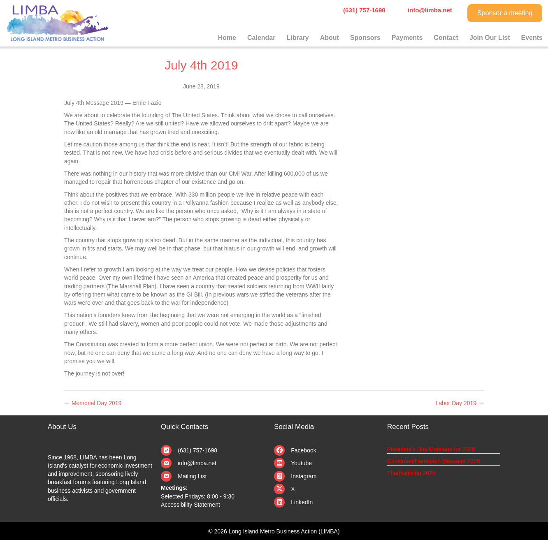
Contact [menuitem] (446, 37)
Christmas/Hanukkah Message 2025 (433, 461)
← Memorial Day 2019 (92, 403)
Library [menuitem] (297, 37)
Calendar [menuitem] (261, 37)
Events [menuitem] (532, 37)
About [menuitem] (329, 37)
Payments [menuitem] (407, 37)
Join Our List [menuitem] (489, 37)
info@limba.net (197, 463)
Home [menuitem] (227, 37)
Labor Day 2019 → (459, 403)
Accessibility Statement (190, 504)
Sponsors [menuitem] (365, 37)
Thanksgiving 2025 (411, 473)
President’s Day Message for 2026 (431, 449)
